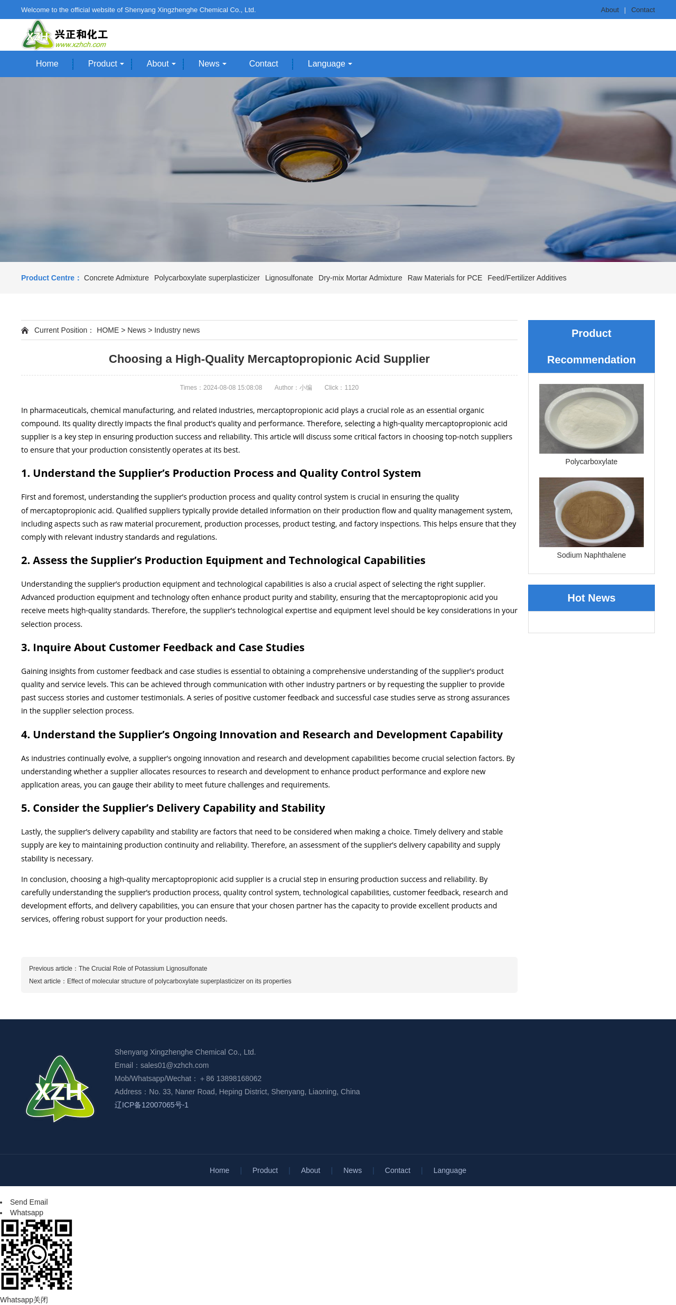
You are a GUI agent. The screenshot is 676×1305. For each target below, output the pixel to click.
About (610, 10)
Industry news (177, 330)
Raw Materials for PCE (445, 278)
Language (326, 63)
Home (47, 63)
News (209, 63)
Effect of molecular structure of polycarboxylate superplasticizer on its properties (179, 981)
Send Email (29, 1202)
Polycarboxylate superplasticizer (207, 278)
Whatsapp (26, 1212)
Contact (643, 10)
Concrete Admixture (116, 278)
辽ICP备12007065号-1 (152, 1105)
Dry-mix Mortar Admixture (360, 278)
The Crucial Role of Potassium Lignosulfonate (143, 968)
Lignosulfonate (289, 278)
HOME (108, 330)
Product (102, 63)
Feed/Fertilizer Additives (526, 278)
